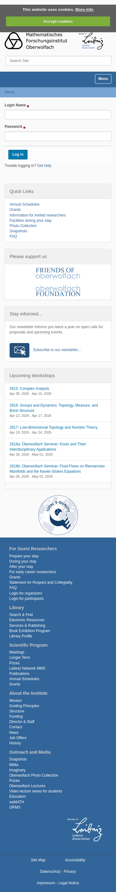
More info (84, 9)
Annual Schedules (25, 204)
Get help (44, 165)
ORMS (14, 807)
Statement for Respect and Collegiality (40, 582)
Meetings (16, 652)
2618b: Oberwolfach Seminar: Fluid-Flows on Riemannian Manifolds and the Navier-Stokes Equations (57, 469)
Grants (15, 209)
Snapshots (18, 231)
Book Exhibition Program (29, 631)
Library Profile (20, 636)
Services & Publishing (27, 625)
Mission (15, 700)
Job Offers (17, 738)
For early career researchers (32, 572)
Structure (16, 711)
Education (17, 796)
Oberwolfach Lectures (27, 786)
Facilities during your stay (30, 220)
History (15, 743)
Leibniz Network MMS (27, 668)
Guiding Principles (24, 706)
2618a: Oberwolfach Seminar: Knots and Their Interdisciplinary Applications (48, 447)
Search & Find (21, 615)
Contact (15, 727)
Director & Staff (21, 722)
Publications (19, 673)
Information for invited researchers (38, 215)
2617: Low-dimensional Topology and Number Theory (53, 427)
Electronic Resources (26, 620)
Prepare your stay (24, 556)
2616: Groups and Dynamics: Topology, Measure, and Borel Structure (54, 408)
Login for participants (26, 598)
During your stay (22, 561)
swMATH (16, 802)
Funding (16, 716)
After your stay (21, 566)
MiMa (13, 765)
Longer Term (19, 657)
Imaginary (17, 770)
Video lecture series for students (35, 791)
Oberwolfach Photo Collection (33, 775)
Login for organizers (25, 593)
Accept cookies (58, 21)
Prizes (14, 663)
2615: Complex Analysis (29, 388)
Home (10, 92)
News (14, 732)
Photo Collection (23, 226)
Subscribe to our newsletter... (57, 350)
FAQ (13, 236)
